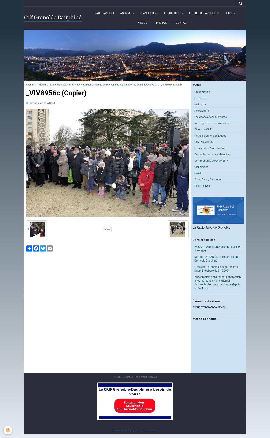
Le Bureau (200, 98)
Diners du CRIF (203, 129)
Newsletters (149, 13)
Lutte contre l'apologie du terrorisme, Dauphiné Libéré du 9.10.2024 (216, 268)
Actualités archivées (204, 13)
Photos (161, 22)
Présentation (202, 91)
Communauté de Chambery (211, 160)
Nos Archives (202, 185)
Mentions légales (122, 430)
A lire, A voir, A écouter (207, 179)
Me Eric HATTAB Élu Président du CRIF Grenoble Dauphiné (217, 258)
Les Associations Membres (210, 116)
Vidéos (143, 22)
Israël (197, 173)
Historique (200, 104)
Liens (228, 13)
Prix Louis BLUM (203, 141)
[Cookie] (8, 430)
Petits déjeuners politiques (210, 135)
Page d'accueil (104, 13)
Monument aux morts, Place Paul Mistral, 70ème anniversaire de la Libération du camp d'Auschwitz (103, 84)
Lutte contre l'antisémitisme (211, 148)
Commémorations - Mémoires (212, 154)
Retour (107, 229)
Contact (182, 22)
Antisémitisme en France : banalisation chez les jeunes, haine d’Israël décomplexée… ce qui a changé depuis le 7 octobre (217, 282)
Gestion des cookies (146, 430)
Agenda (125, 13)
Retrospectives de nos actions (212, 123)
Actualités (172, 13)
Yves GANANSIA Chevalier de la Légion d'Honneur (217, 248)
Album (42, 84)
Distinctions (201, 166)
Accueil (30, 84)
